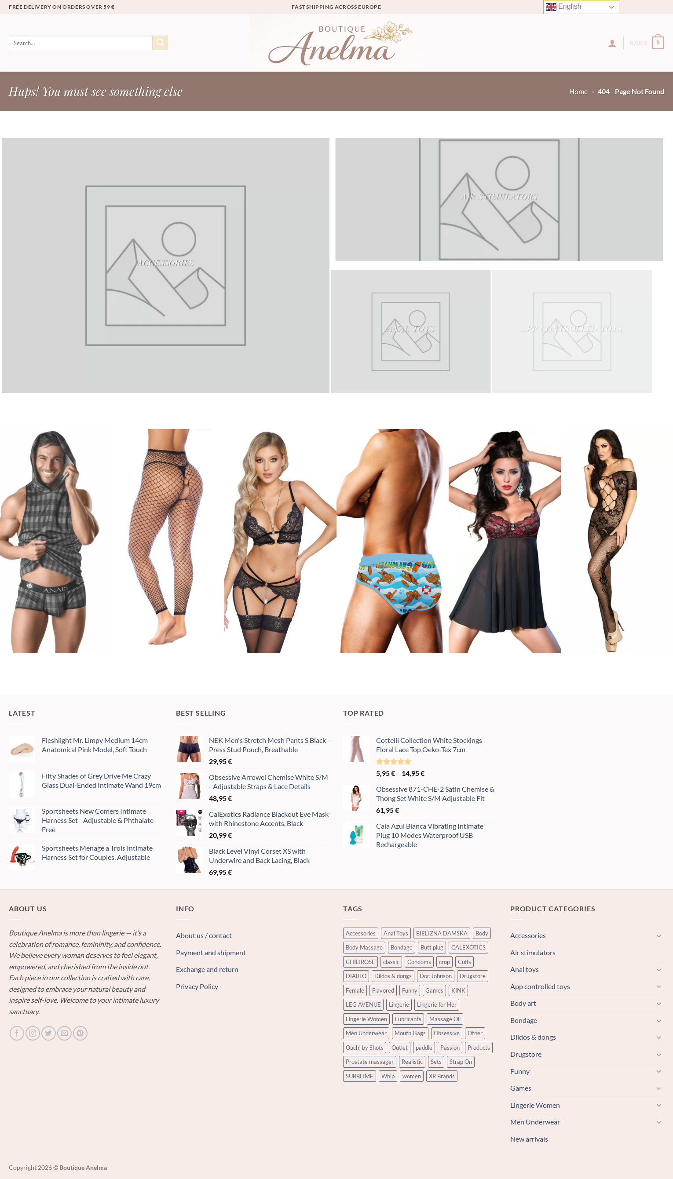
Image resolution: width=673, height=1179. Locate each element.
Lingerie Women (535, 1105)
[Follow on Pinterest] (80, 1033)
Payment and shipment (211, 952)
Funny (520, 1071)
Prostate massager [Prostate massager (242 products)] (370, 1061)
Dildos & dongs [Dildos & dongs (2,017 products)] (393, 975)
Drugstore (525, 1054)
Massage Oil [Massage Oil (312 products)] (445, 1019)
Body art (523, 1003)
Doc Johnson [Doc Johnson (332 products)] (436, 975)
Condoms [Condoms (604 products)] (419, 961)
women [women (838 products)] (411, 1076)
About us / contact (204, 935)
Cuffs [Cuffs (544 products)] (464, 961)
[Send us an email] (64, 1033)
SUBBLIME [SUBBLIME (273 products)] (359, 1076)
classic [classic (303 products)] (391, 961)
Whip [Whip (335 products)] (388, 1076)
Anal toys (524, 969)
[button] (612, 43)
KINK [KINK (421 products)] (458, 990)
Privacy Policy (197, 986)
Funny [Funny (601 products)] (409, 990)
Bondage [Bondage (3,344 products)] (402, 947)
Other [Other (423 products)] (475, 1033)
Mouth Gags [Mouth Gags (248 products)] (410, 1033)
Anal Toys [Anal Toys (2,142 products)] (396, 933)
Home (578, 91)
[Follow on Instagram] (33, 1033)
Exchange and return (207, 969)
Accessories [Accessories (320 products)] (361, 933)
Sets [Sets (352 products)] (436, 1061)
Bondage (523, 1020)
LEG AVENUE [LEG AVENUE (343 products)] (363, 1004)
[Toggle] (659, 935)
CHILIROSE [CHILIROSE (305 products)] (360, 961)
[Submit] (160, 43)
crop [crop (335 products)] (444, 961)
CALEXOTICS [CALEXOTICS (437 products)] (468, 947)
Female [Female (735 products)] (355, 990)
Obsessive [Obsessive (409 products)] (447, 1033)
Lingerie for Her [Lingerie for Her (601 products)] (437, 1004)
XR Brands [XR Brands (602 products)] (442, 1076)
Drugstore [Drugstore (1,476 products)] (473, 975)
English (564, 7)
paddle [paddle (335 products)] (424, 1047)
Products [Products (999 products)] (479, 1047)
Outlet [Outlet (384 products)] (399, 1047)
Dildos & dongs (533, 1037)
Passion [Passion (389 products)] (450, 1047)
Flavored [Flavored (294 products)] (383, 990)
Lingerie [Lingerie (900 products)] (399, 1004)
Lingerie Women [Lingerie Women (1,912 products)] (366, 1019)
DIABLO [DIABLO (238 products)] (356, 975)
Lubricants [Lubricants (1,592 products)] (408, 1019)
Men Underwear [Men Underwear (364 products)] (366, 1033)
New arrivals (529, 1139)
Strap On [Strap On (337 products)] (461, 1061)
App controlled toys (540, 986)
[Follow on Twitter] (48, 1033)
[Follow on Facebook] (17, 1033)
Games (520, 1088)
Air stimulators (533, 952)
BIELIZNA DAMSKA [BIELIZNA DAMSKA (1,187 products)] (442, 933)
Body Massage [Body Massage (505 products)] (364, 947)
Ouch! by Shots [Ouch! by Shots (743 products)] (365, 1047)
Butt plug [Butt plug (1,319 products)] (432, 947)
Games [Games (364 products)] (434, 990)
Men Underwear (535, 1121)
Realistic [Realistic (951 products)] (412, 1061)
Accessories (528, 935)
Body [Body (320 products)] (481, 933)
